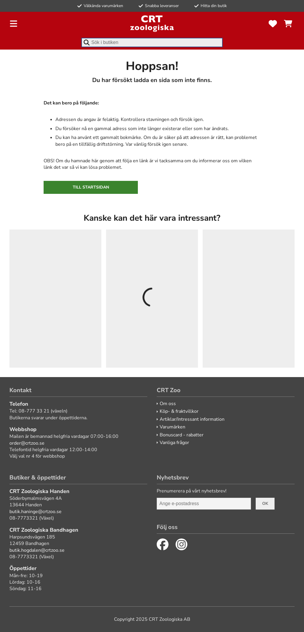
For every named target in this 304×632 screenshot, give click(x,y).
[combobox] (152, 42)
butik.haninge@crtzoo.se (35, 511)
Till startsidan (91, 187)
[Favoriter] (272, 23)
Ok (265, 503)
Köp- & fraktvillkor (179, 411)
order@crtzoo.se (26, 443)
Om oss (168, 403)
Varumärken (172, 427)
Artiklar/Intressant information (192, 419)
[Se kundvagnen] (288, 23)
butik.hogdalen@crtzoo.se (37, 550)
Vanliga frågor (174, 442)
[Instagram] (181, 544)
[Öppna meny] (13, 23)
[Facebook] (162, 544)
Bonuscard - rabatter (182, 435)
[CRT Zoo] (152, 23)
